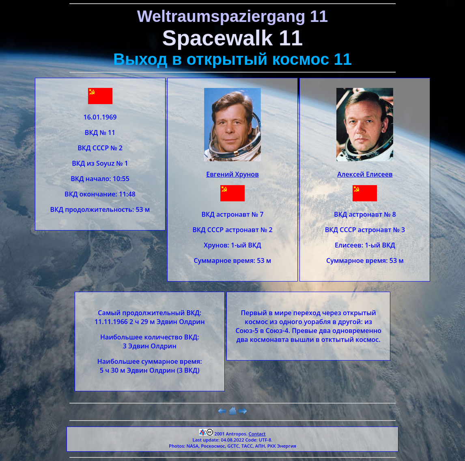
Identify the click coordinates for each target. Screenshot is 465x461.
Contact (257, 434)
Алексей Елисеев (364, 174)
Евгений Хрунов (232, 174)
